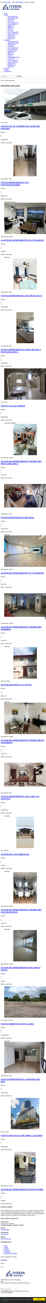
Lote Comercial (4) (13, 33)
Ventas (6, 15)
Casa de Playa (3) (12, 49)
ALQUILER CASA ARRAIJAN (15, 854)
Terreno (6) (11, 66)
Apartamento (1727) (13, 43)
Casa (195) (11, 46)
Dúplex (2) (11, 26)
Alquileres (7, 40)
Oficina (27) (11, 35)
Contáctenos (7, 71)
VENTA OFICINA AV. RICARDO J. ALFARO (21, 1135)
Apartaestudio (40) (13, 41)
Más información (5, 1301)
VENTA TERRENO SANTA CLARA (17, 1024)
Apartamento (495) (13, 18)
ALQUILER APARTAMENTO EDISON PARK (22, 1189)
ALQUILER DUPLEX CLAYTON (16, 685)
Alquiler (6, 1248)
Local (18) (11, 30)
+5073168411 (7, 2)
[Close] (2, 1267)
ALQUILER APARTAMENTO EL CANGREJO (22, 240)
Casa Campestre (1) (13, 22)
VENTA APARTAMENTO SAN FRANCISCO (21, 296)
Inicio (5, 13)
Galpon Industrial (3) (13, 57)
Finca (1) (10, 55)
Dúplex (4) (11, 52)
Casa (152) (11, 21)
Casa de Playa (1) (12, 24)
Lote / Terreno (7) (13, 60)
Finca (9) (10, 29)
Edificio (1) (11, 27)
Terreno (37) (11, 38)
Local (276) (11, 58)
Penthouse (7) (11, 65)
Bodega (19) (11, 19)
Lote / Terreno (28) (13, 32)
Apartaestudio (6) (12, 16)
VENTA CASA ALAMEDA (13, 406)
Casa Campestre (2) (13, 48)
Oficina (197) (11, 63)
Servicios (6, 68)
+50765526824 (19, 2)
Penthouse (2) (11, 37)
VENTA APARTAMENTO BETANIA (17, 517)
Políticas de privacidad (10, 1253)
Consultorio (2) (12, 51)
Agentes (6, 69)
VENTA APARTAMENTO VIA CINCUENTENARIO (15, 183)
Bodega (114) (11, 44)
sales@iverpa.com (6, 1238)
